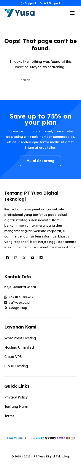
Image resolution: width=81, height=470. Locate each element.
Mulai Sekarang (40, 161)
